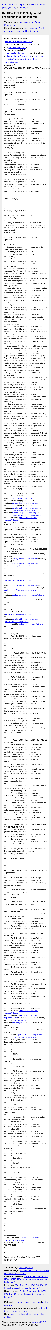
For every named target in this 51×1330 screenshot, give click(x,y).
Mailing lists (20, 4)
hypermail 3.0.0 (38, 1322)
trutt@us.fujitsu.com (14, 1240)
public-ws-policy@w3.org (23, 510)
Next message (30, 28)
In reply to (19, 31)
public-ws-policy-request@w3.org (27, 515)
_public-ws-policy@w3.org (29, 1035)
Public (31, 4)
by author (27, 1311)
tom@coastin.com (17, 47)
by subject (16, 1311)
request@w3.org (19, 1023)
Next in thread (32, 31)
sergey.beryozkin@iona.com (18, 41)
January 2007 (24, 7)
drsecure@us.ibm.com (15, 53)
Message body (26, 22)
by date (41, 1308)
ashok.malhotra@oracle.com (18, 56)
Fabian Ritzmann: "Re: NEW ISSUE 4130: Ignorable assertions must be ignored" (25, 1294)
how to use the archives (21, 1314)
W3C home (7, 4)
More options (10, 25)
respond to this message (29, 1302)
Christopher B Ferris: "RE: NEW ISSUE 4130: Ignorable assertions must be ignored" (26, 1279)
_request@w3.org (20, 1020)
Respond (39, 22)
